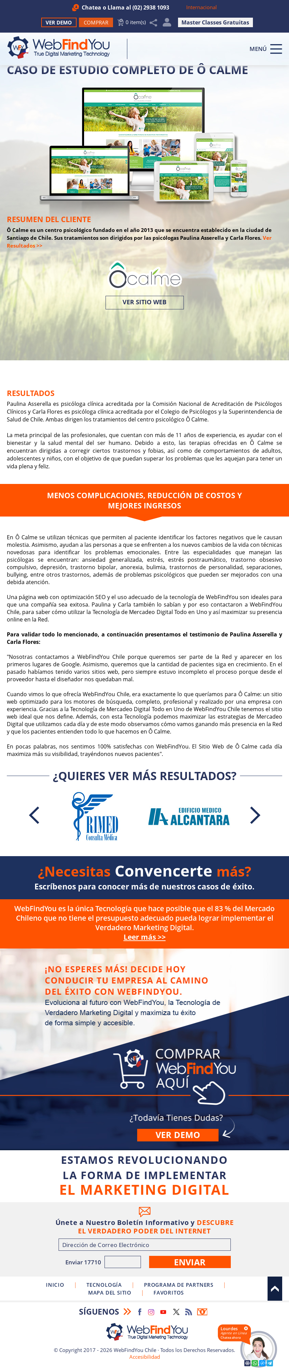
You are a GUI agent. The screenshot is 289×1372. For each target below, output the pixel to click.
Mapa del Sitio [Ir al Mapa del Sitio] (109, 1292)
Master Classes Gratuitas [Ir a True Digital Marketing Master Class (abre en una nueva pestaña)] (215, 22)
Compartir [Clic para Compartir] (153, 23)
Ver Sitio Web (144, 302)
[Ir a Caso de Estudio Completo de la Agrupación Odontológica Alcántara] (189, 816)
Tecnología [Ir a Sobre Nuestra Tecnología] (104, 1284)
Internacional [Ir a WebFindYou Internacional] (201, 7)
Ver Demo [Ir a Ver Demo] (59, 22)
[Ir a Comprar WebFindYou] (96, 22)
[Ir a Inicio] (62, 47)
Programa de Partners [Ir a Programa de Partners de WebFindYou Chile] (178, 1284)
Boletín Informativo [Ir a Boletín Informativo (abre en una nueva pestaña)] (202, 1312)
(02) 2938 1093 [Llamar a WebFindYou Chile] (150, 7)
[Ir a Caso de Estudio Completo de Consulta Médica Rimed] (95, 816)
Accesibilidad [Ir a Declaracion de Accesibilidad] (144, 1356)
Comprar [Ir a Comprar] (144, 1049)
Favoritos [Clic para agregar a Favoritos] (169, 1292)
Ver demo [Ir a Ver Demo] (178, 1134)
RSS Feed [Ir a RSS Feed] (188, 1312)
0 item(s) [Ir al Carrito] (136, 22)
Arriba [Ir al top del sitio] (275, 1289)
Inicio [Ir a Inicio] (55, 1284)
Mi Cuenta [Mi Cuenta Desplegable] (167, 24)
